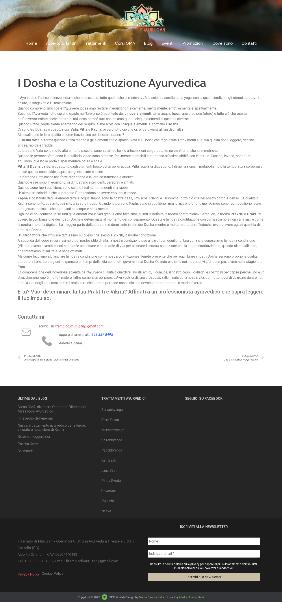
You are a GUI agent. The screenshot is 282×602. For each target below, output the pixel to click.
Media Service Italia (151, 597)
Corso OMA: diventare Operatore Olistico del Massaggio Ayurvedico (52, 409)
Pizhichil (108, 501)
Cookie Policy (52, 574)
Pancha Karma (28, 444)
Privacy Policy (29, 574)
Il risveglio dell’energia (35, 418)
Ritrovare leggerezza (34, 437)
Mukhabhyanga (112, 430)
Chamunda (25, 451)
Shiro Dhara (110, 420)
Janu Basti (109, 470)
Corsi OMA (125, 43)
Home (31, 43)
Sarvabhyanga (112, 410)
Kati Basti (108, 460)
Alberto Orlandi (60, 43)
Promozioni (193, 43)
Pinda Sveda (111, 481)
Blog (148, 43)
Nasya (106, 511)
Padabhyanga (111, 450)
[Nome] (204, 541)
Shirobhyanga (111, 440)
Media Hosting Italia (191, 597)
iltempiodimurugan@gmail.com (92, 561)
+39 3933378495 (37, 561)
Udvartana (109, 491)
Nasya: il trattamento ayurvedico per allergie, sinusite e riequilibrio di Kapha (52, 427)
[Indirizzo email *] (204, 554)
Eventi (167, 43)
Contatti (249, 43)
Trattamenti (95, 43)
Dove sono (222, 43)
